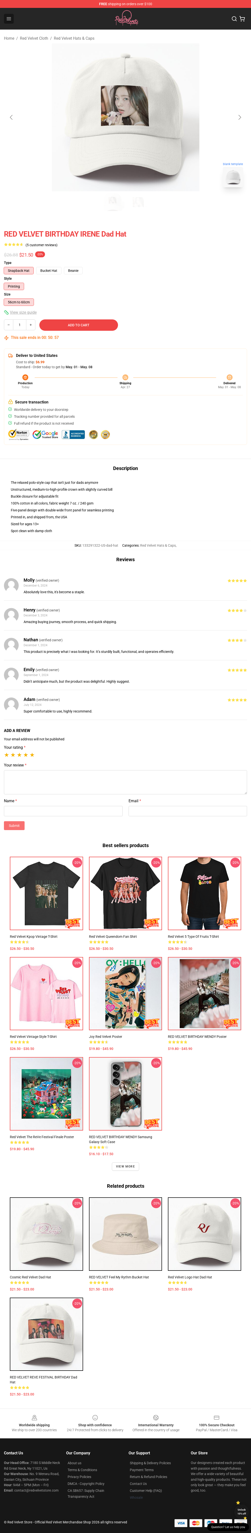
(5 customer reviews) (42, 245)
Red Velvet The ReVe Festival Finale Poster (42, 1137)
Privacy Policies (79, 1477)
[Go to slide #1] (113, 202)
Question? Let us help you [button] (228, 1527)
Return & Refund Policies (148, 1477)
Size (7, 294)
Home (9, 38)
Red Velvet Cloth (34, 38)
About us (74, 1463)
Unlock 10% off (241, 1511)
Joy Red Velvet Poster (105, 1037)
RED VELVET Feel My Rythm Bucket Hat (119, 1277)
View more (125, 1166)
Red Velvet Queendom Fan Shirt (113, 937)
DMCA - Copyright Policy (86, 1484)
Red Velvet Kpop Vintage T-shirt (34, 937)
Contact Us (138, 1484)
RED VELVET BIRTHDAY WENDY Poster (197, 1037)
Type (8, 263)
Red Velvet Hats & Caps (74, 38)
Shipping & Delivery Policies (150, 1463)
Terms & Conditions (82, 1470)
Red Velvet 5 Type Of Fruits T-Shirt (193, 937)
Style (8, 278)
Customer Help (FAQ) (146, 1491)
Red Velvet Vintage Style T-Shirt (33, 1037)
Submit (14, 826)
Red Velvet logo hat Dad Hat (190, 1277)
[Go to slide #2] (138, 202)
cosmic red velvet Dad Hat (30, 1277)
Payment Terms (142, 1470)
